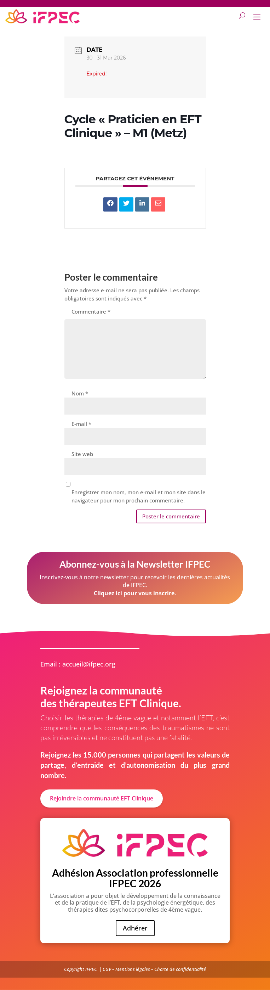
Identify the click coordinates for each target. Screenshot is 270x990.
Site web (82, 453)
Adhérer (135, 928)
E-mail (81, 423)
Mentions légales (132, 969)
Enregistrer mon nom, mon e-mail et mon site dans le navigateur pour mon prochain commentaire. (138, 496)
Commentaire (90, 311)
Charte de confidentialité (180, 969)
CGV (107, 969)
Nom (79, 393)
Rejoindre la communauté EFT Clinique (101, 798)
